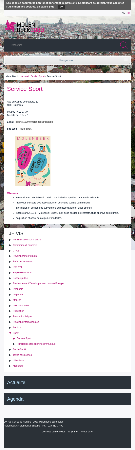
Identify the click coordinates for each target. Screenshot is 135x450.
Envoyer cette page (119, 225)
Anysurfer (73, 431)
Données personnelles (53, 431)
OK (61, 7)
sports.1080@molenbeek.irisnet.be (34, 122)
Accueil (25, 76)
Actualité (16, 382)
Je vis (34, 76)
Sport (42, 76)
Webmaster (87, 431)
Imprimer (101, 225)
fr (128, 12)
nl (123, 12)
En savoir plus (45, 6)
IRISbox (67, 440)
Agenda (15, 399)
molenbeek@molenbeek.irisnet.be (22, 425)
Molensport (25, 128)
